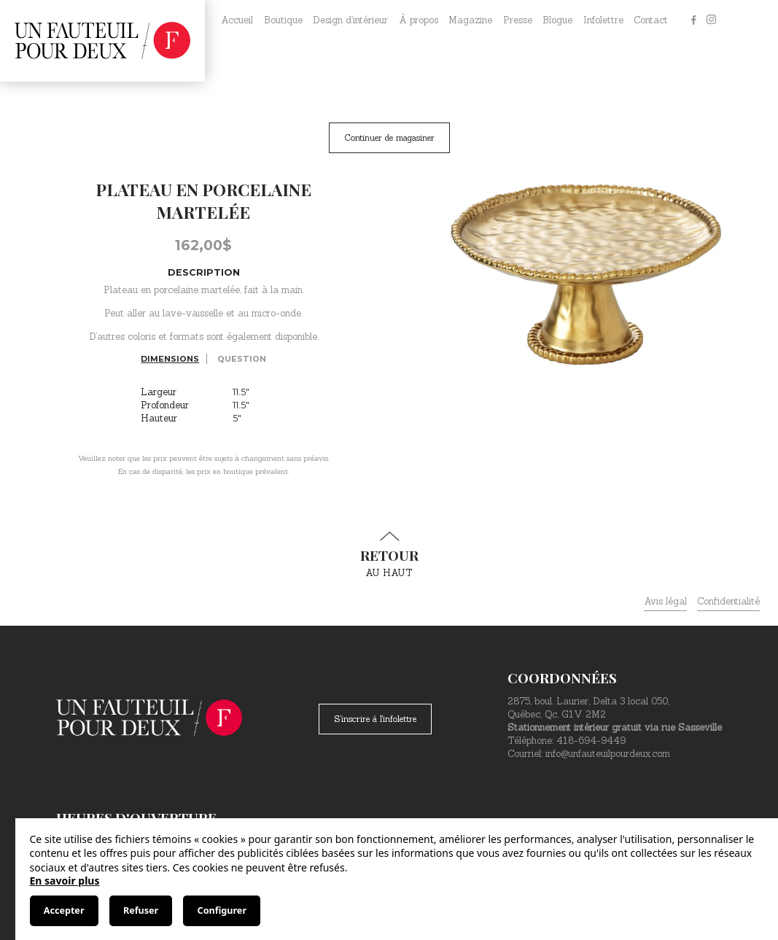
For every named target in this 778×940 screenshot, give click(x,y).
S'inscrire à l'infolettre (375, 718)
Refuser (140, 910)
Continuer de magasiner (389, 137)
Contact (651, 20)
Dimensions (170, 359)
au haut (389, 555)
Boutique (283, 20)
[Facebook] (693, 20)
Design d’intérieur (350, 20)
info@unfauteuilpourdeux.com (607, 753)
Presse (517, 20)
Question (241, 359)
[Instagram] (711, 20)
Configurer (222, 910)
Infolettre (603, 20)
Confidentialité (728, 601)
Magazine (470, 20)
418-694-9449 (591, 740)
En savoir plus (65, 880)
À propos (418, 20)
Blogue (557, 20)
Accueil (237, 20)
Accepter (64, 910)
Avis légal (665, 601)
